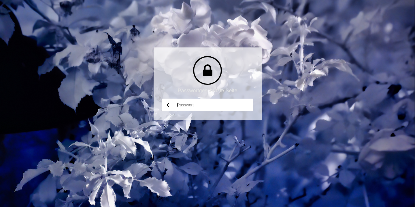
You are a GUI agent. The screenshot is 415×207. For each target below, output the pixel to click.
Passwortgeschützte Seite (207, 90)
